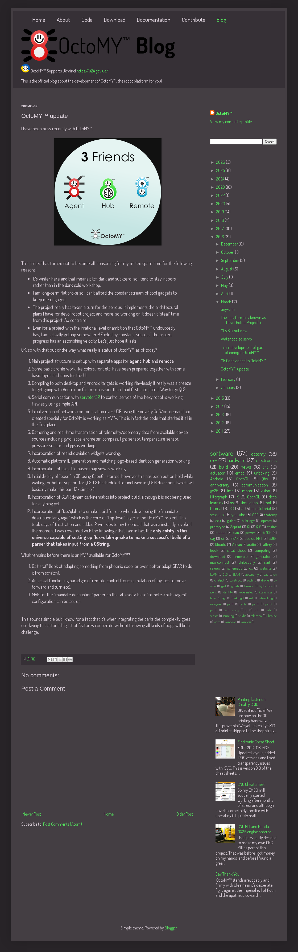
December (230, 244)
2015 (220, 398)
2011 (220, 431)
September (230, 260)
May (225, 285)
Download (114, 19)
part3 (255, 604)
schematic (234, 568)
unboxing (261, 473)
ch (275, 574)
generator (263, 556)
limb (230, 490)
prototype (217, 526)
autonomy (252, 574)
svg (212, 538)
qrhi (256, 610)
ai (242, 508)
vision (265, 490)
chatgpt (219, 580)
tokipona (256, 616)
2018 (220, 220)
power (250, 532)
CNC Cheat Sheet (251, 784)
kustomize (265, 592)
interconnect (219, 562)
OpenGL (253, 496)
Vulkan (237, 544)
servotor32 (90, 397)
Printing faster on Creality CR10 (252, 702)
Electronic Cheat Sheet (256, 741)
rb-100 (266, 532)
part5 (213, 610)
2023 (221, 187)
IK (237, 496)
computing (262, 550)
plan (236, 532)
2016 (220, 236)
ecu (218, 520)
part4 (268, 604)
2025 (221, 170)
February (228, 379)
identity (228, 592)
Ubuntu (220, 544)
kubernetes (245, 592)
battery (267, 544)
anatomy (270, 514)
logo (223, 598)
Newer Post (32, 814)
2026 (221, 162)
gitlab (235, 586)
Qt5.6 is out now (234, 330)
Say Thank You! (228, 874)
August (227, 269)
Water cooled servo (236, 339)
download (217, 556)
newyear (215, 604)
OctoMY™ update (235, 369)
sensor (214, 616)
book (214, 550)
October (228, 252)
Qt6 (225, 574)
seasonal (217, 514)
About (63, 19)
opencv (266, 520)
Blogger (171, 928)
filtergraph (218, 496)
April (225, 293)
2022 (221, 195)
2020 (221, 203)
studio (242, 616)
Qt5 (258, 526)
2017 (220, 228)
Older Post (184, 814)
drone (265, 580)
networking (265, 598)
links (213, 598)
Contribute (193, 19)
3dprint (235, 526)
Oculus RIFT (253, 538)
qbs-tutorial (261, 508)
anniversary (219, 485)
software (221, 453)
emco (240, 473)
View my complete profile (231, 121)
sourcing (228, 616)
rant (267, 562)
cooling (251, 580)
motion (221, 532)
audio (251, 544)
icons (213, 592)
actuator (217, 473)
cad (266, 574)
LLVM (213, 574)
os (232, 502)
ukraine (271, 616)
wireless (246, 622)
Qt (248, 526)
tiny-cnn (228, 309)
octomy (258, 453)
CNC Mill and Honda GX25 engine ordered (254, 829)
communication (255, 485)
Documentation (153, 19)
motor (247, 490)
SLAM (236, 574)
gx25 (214, 490)
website (265, 568)
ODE (255, 514)
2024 (220, 179)
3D (232, 508)
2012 (220, 422)
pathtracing (231, 610)
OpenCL (242, 478)
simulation (249, 502)
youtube (238, 514)
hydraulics (265, 586)
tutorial (216, 508)
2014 (220, 406)
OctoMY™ (224, 113)
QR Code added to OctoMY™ (243, 360)
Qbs (265, 478)
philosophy (246, 562)
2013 (220, 414)
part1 (230, 604)
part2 (242, 604)
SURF (273, 538)
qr (246, 610)
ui (222, 538)
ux (251, 568)
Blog (221, 19)
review (215, 568)
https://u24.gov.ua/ (93, 71)
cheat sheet (236, 550)
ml (251, 598)
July (225, 277)
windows (230, 622)
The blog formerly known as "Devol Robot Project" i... (243, 320)
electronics (266, 460)
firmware (240, 556)
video (217, 622)
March (226, 301)
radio (269, 610)
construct (236, 580)
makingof (237, 598)
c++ (213, 460)
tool (267, 502)
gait (223, 586)
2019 (220, 211)
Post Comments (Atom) (62, 824)
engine (272, 526)
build (223, 466)
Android (216, 478)
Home (38, 19)
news (246, 466)
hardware (236, 460)
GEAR (234, 538)
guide (231, 520)
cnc (265, 467)
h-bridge (248, 520)
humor (249, 586)
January (228, 387)
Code (87, 19)
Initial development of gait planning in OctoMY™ (242, 350)
